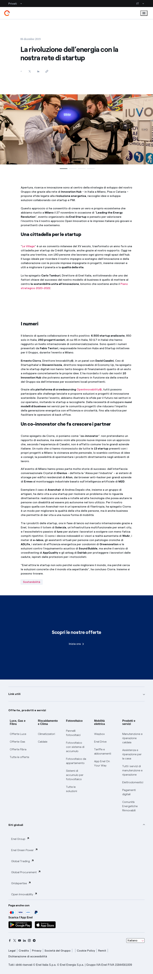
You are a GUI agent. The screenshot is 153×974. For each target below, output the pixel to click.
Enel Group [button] (20, 839)
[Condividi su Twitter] (30, 71)
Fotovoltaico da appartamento (76, 761)
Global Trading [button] (22, 861)
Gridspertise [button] (21, 883)
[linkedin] (24, 940)
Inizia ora (76, 643)
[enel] (7, 13)
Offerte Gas (17, 741)
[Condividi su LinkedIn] (38, 71)
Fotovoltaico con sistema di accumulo (75, 747)
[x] (14, 940)
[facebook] (9, 940)
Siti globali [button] (15, 825)
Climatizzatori (46, 734)
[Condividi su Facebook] (21, 71)
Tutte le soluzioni (71, 789)
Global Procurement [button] (26, 872)
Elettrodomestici (132, 782)
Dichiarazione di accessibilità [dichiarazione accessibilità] (27, 956)
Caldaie (42, 741)
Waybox (99, 734)
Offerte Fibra (18, 749)
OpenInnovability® (89, 389)
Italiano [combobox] (132, 940)
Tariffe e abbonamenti (102, 751)
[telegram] (34, 940)
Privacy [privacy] (36, 950)
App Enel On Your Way (102, 763)
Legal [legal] (12, 950)
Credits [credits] (24, 950)
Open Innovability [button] (24, 894)
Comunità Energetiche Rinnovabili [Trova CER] (130, 806)
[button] (62, 168)
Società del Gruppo (58, 950)
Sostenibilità (31, 582)
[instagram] (29, 940)
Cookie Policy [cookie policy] (86, 950)
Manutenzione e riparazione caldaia (132, 738)
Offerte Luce (18, 734)
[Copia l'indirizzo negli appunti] (47, 71)
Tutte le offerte (19, 757)
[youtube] (19, 940)
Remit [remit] (102, 950)
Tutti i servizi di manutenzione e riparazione (132, 770)
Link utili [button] (14, 694)
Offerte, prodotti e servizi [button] (27, 710)
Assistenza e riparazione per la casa (132, 754)
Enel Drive (100, 741)
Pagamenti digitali (129, 792)
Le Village (28, 246)
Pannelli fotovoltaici (73, 733)
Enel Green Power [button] (24, 850)
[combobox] (135, 940)
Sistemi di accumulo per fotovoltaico (74, 775)
